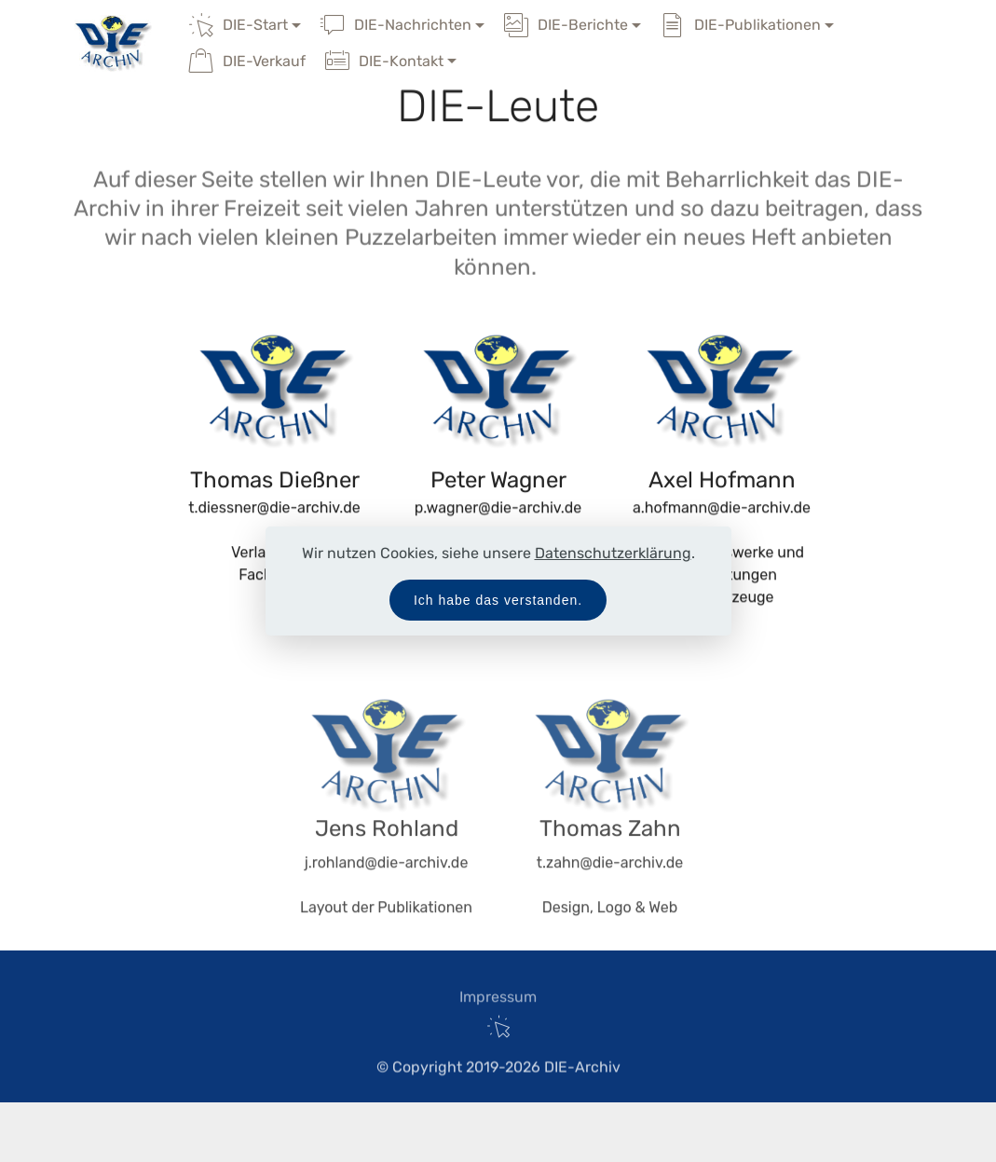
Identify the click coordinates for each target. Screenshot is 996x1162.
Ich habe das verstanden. (498, 600)
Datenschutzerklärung (613, 553)
